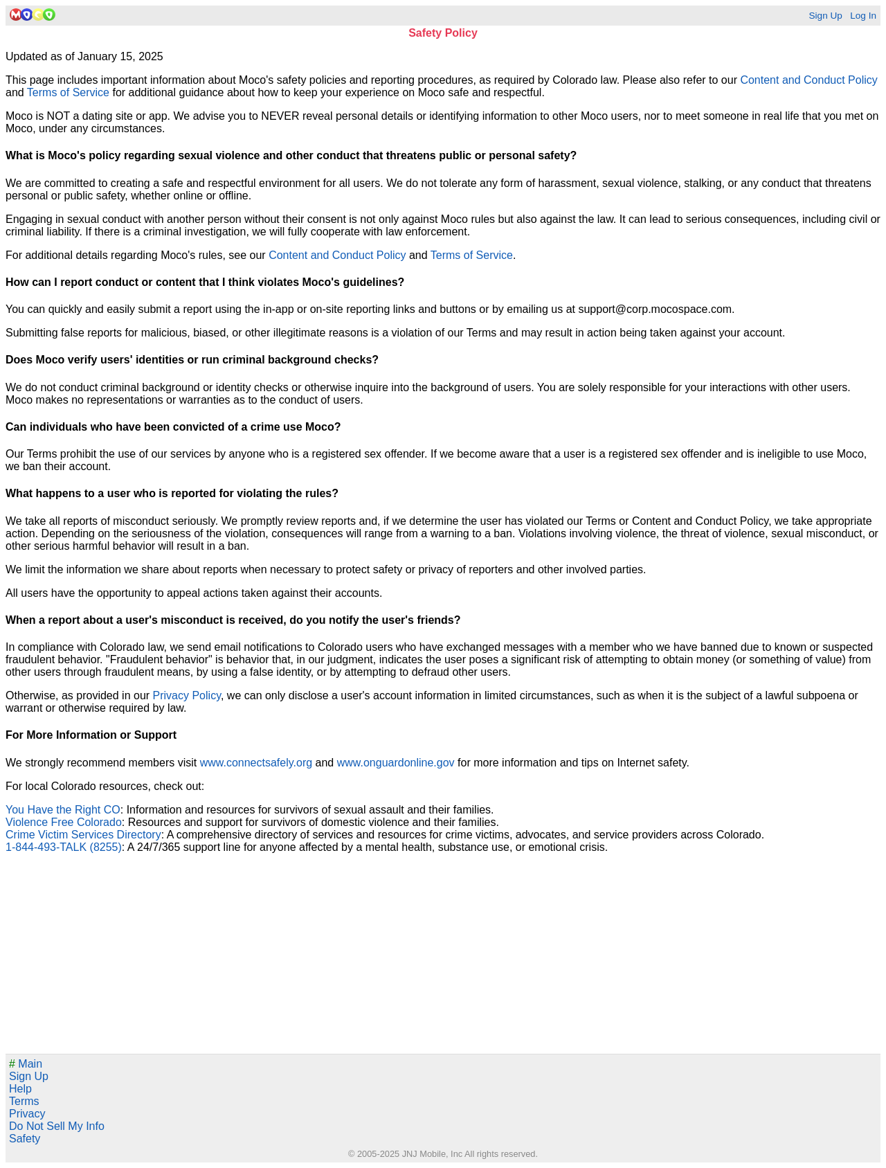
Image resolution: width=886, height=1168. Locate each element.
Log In (863, 15)
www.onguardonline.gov (396, 763)
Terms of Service (68, 92)
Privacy (27, 1114)
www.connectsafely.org (256, 763)
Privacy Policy (187, 695)
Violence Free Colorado (64, 822)
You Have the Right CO (63, 810)
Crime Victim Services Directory (83, 835)
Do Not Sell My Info (57, 1126)
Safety (24, 1138)
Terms (24, 1101)
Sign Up (825, 15)
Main (25, 1064)
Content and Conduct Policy (808, 80)
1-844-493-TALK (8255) (64, 847)
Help (20, 1089)
